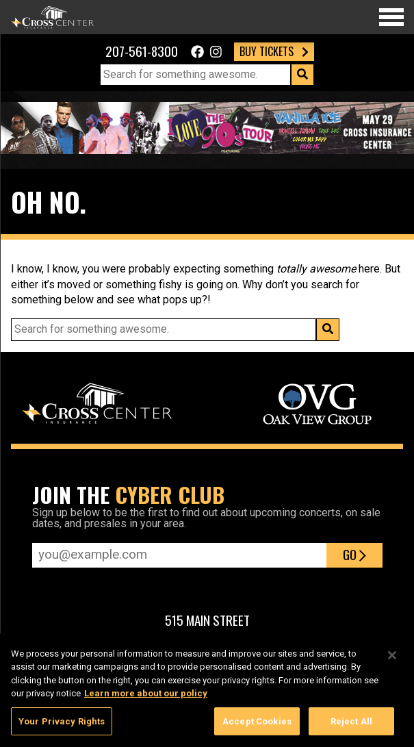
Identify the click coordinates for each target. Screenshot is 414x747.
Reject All (351, 725)
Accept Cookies (257, 725)
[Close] (392, 659)
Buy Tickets (274, 51)
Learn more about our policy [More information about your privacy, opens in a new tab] (145, 697)
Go (354, 554)
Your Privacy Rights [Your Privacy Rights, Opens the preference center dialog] (61, 725)
